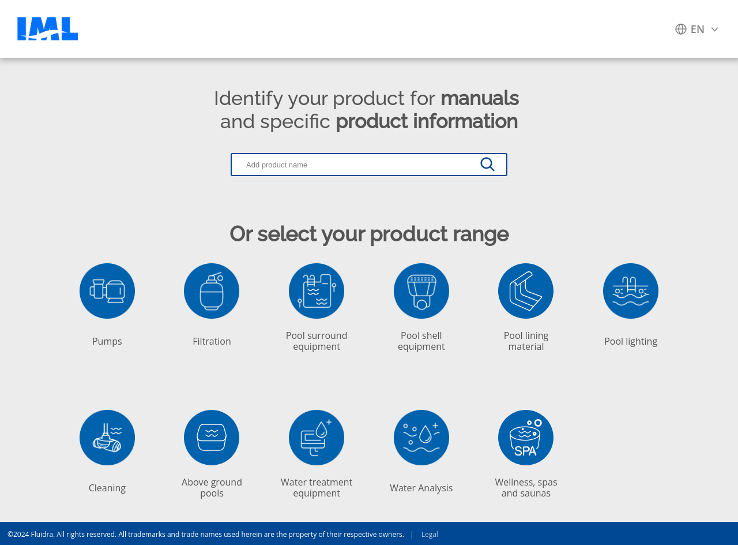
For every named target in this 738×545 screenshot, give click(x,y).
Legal (421, 533)
